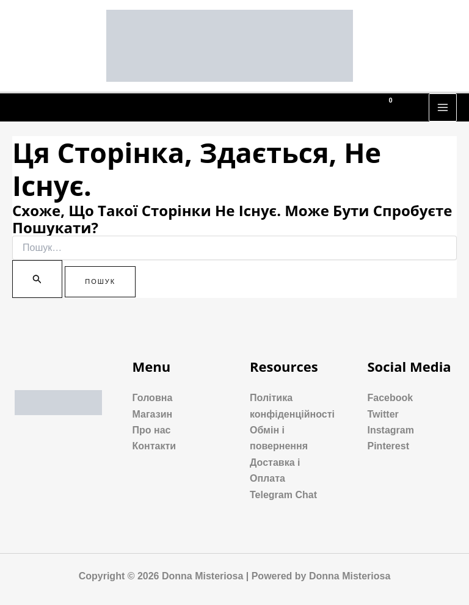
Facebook (390, 398)
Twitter (383, 414)
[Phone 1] (340, 108)
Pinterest (388, 446)
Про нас (152, 430)
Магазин (153, 414)
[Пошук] (37, 279)
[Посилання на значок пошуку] (410, 107)
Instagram (391, 430)
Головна (153, 398)
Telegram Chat (283, 495)
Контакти (154, 446)
